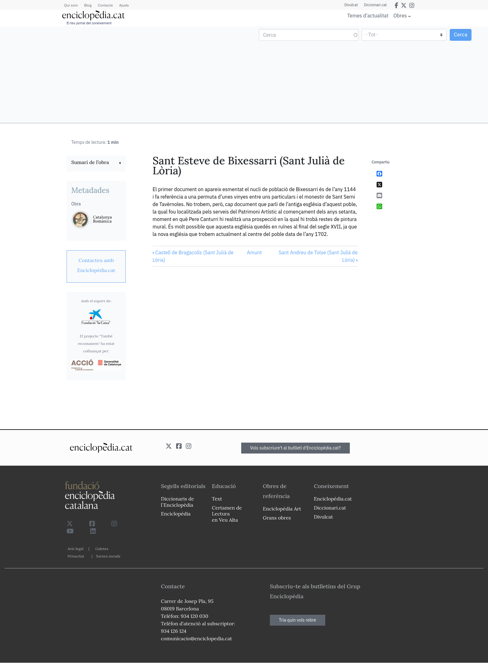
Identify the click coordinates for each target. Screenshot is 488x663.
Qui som (71, 5)
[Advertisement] (123, 74)
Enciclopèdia (175, 513)
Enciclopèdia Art (282, 508)
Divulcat (351, 5)
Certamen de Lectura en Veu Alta (227, 514)
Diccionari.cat (375, 5)
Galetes (101, 548)
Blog (88, 5)
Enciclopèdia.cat (333, 499)
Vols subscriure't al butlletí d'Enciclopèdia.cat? (295, 448)
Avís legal (75, 548)
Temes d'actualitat (367, 15)
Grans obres (277, 518)
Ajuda (124, 5)
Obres (400, 15)
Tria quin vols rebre (297, 620)
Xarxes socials (108, 556)
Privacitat (76, 556)
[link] (96, 163)
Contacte (105, 5)
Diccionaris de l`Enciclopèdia (177, 502)
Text (217, 499)
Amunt (254, 252)
